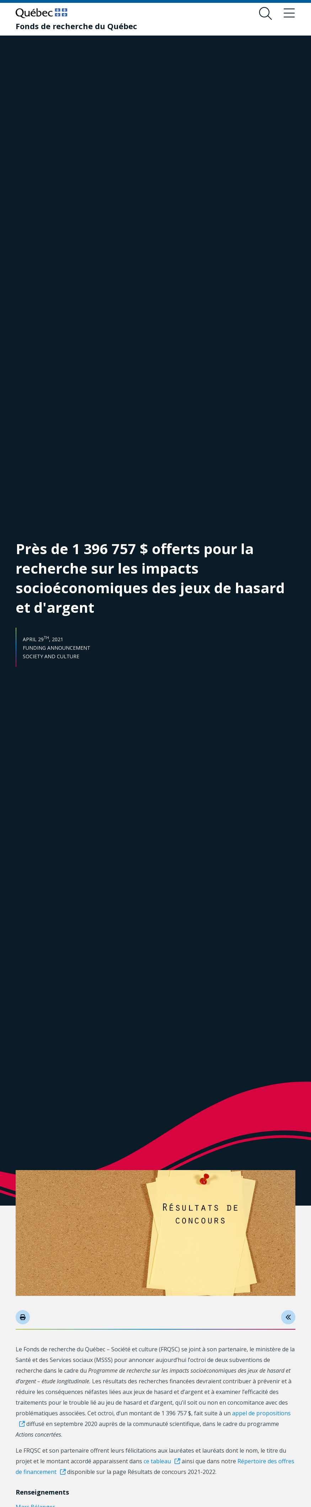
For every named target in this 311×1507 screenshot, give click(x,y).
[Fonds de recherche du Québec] (76, 26)
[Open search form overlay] (265, 13)
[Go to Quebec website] (41, 13)
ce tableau (157, 1461)
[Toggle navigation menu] (289, 13)
